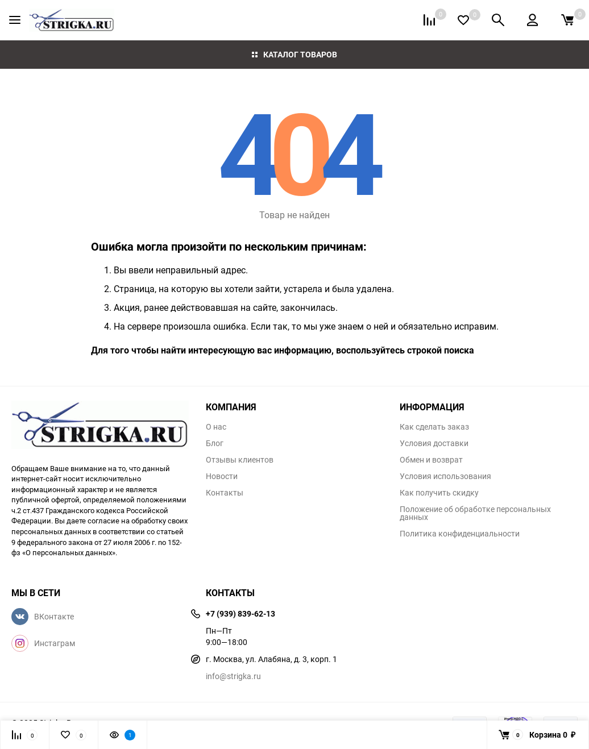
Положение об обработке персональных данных (475, 513)
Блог (214, 443)
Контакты (224, 493)
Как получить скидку (439, 493)
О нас (216, 427)
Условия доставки (434, 443)
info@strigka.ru (233, 676)
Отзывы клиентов (239, 460)
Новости (222, 476)
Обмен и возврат (431, 460)
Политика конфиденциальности (460, 534)
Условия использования (445, 476)
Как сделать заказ (434, 427)
